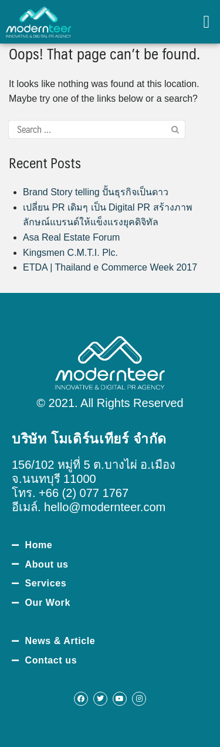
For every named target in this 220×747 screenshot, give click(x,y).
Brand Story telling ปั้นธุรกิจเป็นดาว (95, 192)
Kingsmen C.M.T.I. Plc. (70, 253)
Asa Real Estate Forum (71, 237)
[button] (206, 22)
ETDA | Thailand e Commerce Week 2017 (110, 267)
